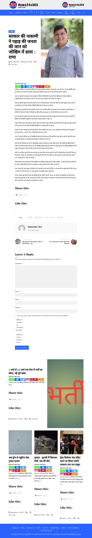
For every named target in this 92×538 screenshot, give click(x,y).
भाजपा (47, 217)
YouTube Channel (46, 530)
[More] (47, 86)
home (38, 528)
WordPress (56, 534)
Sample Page (54, 528)
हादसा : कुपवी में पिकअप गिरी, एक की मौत (45, 459)
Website (17, 307)
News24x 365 (14, 62)
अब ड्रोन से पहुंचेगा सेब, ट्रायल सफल (19, 459)
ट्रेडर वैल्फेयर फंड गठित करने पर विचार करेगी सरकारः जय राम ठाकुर (70, 461)
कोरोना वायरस (38, 217)
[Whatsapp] (18, 86)
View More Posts (33, 230)
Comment (18, 263)
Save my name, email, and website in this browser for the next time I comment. (42, 316)
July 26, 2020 (26, 62)
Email (17, 299)
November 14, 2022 (16, 512)
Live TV (45, 528)
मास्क (52, 217)
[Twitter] (29, 86)
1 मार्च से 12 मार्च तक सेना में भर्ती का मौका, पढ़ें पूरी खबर (25, 371)
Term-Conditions (73, 528)
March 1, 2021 (66, 518)
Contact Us (30, 528)
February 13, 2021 (16, 419)
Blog (22, 528)
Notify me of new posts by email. (19, 338)
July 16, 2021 (39, 515)
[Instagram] (35, 86)
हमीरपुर (12, 31)
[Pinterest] (41, 86)
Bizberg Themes (76, 534)
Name (17, 291)
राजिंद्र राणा (60, 217)
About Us (15, 528)
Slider (64, 528)
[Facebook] (24, 86)
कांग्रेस (30, 217)
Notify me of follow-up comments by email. (19, 325)
